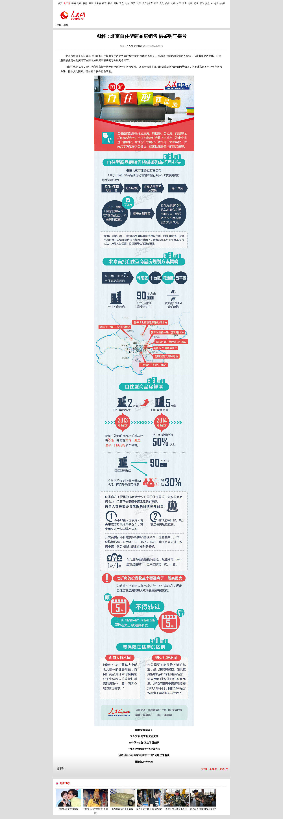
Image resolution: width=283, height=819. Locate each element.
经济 (133, 3)
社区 (179, 3)
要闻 (73, 3)
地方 (127, 3)
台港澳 (97, 3)
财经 (66, 25)
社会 (110, 3)
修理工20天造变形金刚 (176, 809)
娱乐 (156, 3)
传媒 (167, 3)
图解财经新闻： (144, 730)
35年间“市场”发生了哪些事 (144, 742)
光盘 (207, 3)
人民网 (58, 25)
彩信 (202, 3)
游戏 (196, 3)
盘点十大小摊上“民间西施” (149, 809)
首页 (60, 3)
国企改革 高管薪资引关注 (144, 736)
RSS (213, 3)
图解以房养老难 (144, 761)
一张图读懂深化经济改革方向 (144, 749)
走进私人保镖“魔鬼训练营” (203, 809)
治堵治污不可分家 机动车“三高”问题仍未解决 (144, 755)
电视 (173, 3)
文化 (162, 3)
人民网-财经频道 (134, 46)
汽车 (139, 3)
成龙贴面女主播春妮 (68, 809)
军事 (91, 3)
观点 (121, 3)
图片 (116, 3)
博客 (184, 3)
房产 (144, 3)
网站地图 (220, 3)
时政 (79, 3)
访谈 (190, 3)
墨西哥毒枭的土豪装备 (122, 809)
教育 (104, 3)
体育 (150, 3)
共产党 (67, 3)
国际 (85, 3)
